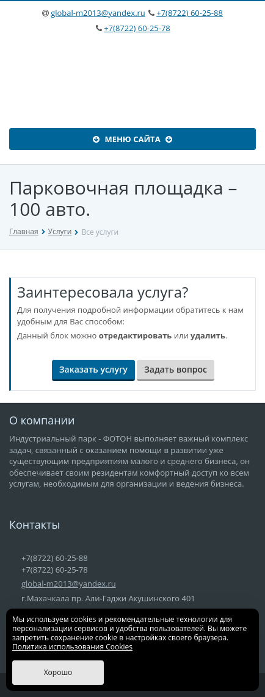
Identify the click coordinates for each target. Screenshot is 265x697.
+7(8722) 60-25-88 (189, 12)
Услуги (60, 231)
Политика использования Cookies (72, 647)
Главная (23, 231)
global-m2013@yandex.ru (98, 12)
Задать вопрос (175, 369)
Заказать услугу (93, 369)
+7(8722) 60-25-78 (137, 28)
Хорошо (58, 672)
